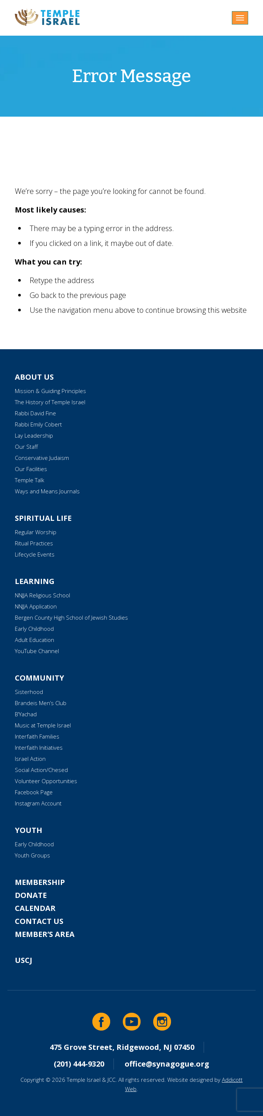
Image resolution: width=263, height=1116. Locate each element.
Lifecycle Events (35, 554)
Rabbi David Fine (35, 413)
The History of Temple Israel (50, 402)
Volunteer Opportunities (46, 781)
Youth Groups (32, 855)
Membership (40, 882)
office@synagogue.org (167, 1064)
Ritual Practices (34, 543)
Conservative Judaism (42, 457)
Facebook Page (34, 792)
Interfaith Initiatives (39, 747)
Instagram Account (38, 803)
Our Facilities (31, 469)
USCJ (23, 960)
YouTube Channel (37, 651)
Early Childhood (34, 628)
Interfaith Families (37, 736)
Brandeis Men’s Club (40, 703)
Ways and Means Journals (47, 491)
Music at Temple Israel (43, 725)
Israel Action (30, 758)
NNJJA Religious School (42, 595)
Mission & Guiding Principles (50, 391)
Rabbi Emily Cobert (38, 424)
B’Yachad (26, 714)
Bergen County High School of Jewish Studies (71, 617)
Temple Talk (29, 480)
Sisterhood (29, 691)
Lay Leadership (34, 435)
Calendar (35, 908)
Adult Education (34, 639)
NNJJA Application (36, 606)
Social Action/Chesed (41, 769)
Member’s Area (45, 934)
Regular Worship (35, 532)
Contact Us (39, 921)
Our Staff (26, 446)
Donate (31, 895)
